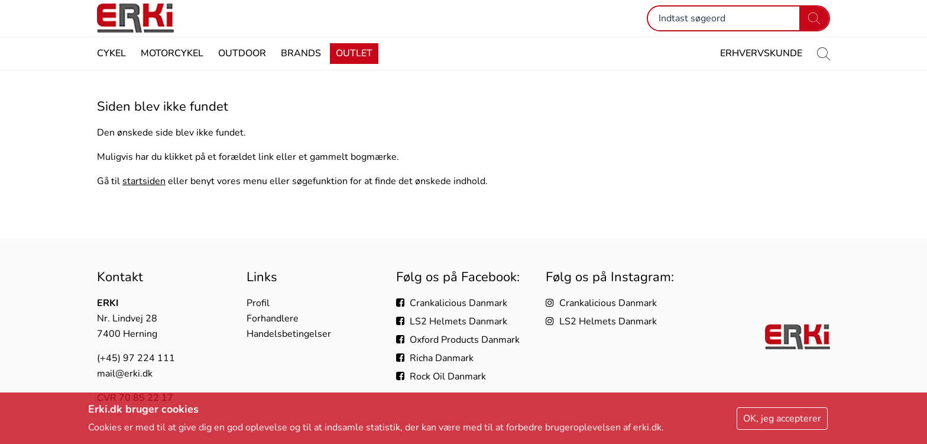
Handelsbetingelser (289, 333)
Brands (301, 75)
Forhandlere (273, 318)
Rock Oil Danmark (441, 376)
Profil (258, 303)
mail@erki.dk (125, 373)
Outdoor (242, 75)
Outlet (354, 75)
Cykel (111, 75)
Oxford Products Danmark (458, 339)
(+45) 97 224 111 (136, 358)
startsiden (144, 203)
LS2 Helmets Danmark (451, 321)
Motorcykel (172, 75)
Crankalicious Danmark (451, 303)
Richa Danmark (435, 358)
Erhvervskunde (761, 75)
